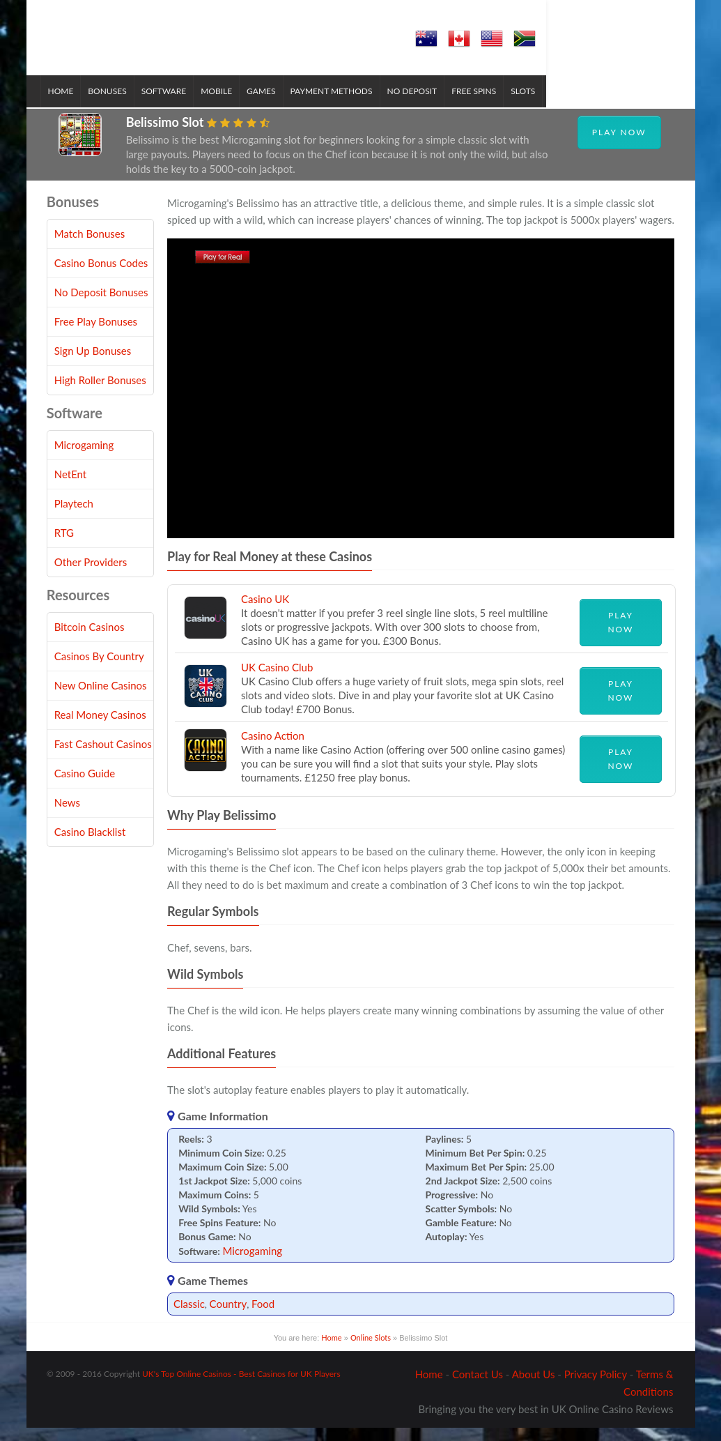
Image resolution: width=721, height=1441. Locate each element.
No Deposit (419, 105)
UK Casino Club (277, 680)
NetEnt (70, 487)
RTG (64, 546)
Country (228, 1317)
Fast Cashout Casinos (103, 757)
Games (268, 105)
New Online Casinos (100, 698)
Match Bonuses (89, 247)
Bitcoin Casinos (89, 640)
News (67, 815)
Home (68, 105)
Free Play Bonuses (95, 334)
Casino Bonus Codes (101, 276)
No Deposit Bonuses (101, 305)
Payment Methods (338, 105)
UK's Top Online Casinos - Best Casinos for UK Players (241, 1387)
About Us (533, 1387)
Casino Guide (84, 786)
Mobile (223, 105)
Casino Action (272, 748)
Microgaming (253, 1264)
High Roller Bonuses (100, 393)
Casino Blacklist (90, 845)
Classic (189, 1317)
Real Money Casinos (100, 728)
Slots (530, 105)
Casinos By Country (99, 669)
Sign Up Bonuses (92, 364)
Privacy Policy (595, 1387)
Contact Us (477, 1387)
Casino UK (265, 612)
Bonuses (114, 105)
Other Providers (90, 575)
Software (170, 105)
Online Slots (370, 1350)
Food (262, 1317)
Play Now (619, 145)
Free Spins (480, 105)
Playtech (73, 516)
